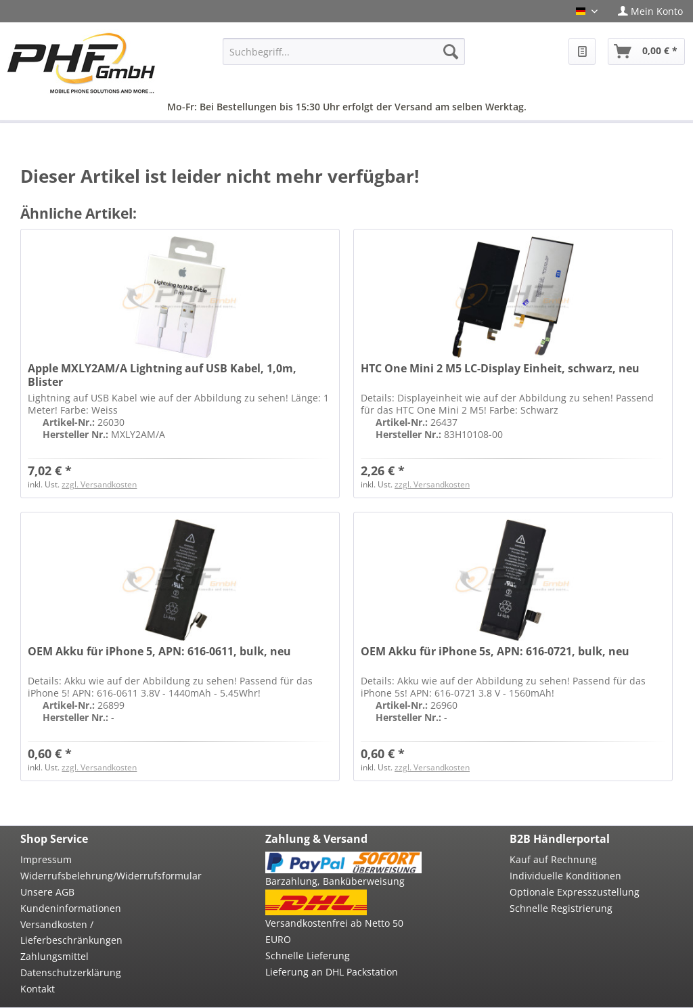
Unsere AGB (47, 891)
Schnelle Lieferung (307, 955)
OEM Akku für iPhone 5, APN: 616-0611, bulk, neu (159, 651)
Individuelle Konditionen (565, 875)
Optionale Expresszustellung (575, 891)
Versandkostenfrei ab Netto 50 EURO (334, 931)
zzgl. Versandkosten (99, 484)
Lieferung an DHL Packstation (331, 971)
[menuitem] (650, 11)
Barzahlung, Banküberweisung (335, 881)
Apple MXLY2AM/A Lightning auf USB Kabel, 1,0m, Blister (162, 375)
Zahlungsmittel (54, 956)
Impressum (46, 859)
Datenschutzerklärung (70, 972)
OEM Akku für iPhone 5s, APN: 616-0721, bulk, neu (495, 651)
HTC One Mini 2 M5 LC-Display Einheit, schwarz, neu (500, 368)
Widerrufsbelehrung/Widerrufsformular (98, 875)
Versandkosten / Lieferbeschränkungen (71, 932)
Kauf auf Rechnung (553, 859)
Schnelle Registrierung (561, 908)
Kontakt (37, 988)
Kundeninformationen (70, 908)
